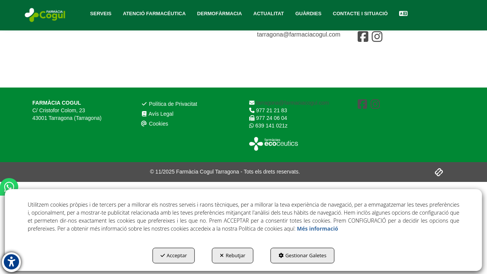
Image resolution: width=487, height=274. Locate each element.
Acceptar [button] (174, 255)
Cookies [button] (156, 57)
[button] (45, 15)
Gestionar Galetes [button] (302, 255)
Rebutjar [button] (232, 255)
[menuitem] (100, 13)
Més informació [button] (317, 228)
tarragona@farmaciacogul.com (297, 34)
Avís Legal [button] (159, 46)
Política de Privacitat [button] (173, 35)
